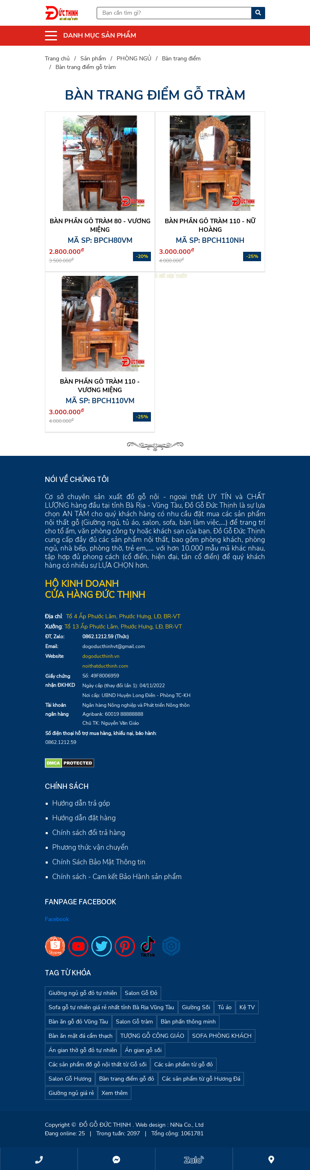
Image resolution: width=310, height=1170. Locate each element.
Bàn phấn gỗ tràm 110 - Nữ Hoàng (210, 225)
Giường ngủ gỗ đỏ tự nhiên (83, 993)
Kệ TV (247, 1007)
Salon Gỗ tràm (134, 1022)
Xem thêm (115, 1093)
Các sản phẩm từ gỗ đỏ (183, 1064)
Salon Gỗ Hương (70, 1079)
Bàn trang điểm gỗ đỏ (126, 1079)
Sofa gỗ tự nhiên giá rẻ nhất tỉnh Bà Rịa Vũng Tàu (111, 1007)
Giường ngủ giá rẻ (71, 1093)
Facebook (57, 919)
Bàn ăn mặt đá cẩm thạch (81, 1036)
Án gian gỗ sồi (143, 1050)
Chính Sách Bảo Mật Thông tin (99, 862)
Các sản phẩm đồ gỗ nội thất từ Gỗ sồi (97, 1064)
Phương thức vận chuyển (90, 847)
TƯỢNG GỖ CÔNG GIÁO (152, 1036)
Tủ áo (225, 1007)
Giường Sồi (196, 1007)
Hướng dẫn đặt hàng (84, 818)
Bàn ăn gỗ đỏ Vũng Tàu (78, 1022)
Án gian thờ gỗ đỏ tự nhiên (83, 1050)
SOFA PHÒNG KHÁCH (222, 1036)
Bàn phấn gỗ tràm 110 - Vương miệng (100, 385)
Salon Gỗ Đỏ (141, 993)
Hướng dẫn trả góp (81, 803)
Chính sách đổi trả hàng (88, 832)
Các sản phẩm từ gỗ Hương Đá (201, 1079)
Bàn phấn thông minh (188, 1022)
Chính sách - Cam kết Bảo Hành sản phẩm (117, 876)
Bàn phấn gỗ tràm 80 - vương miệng (100, 225)
